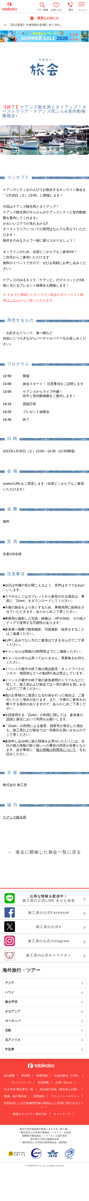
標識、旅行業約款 (15, 1096)
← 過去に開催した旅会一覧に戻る (44, 852)
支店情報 (43, 1082)
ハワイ (9, 992)
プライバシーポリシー (65, 1096)
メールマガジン (38, 86)
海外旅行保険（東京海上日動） (60, 1089)
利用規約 (39, 1096)
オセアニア (12, 1011)
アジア (9, 983)
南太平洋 (11, 1002)
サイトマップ (61, 1114)
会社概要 (9, 1075)
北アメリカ (12, 1039)
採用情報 (42, 1075)
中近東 (9, 1049)
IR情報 (25, 1075)
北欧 (8, 1030)
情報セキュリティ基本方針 (30, 1114)
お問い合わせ (63, 1082)
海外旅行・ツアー (21, 970)
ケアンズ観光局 (14, 817)
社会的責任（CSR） (67, 1075)
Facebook (51, 86)
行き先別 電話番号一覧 (18, 1089)
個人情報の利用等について (56, 750)
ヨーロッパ (12, 1021)
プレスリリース (21, 1082)
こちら (14, 300)
